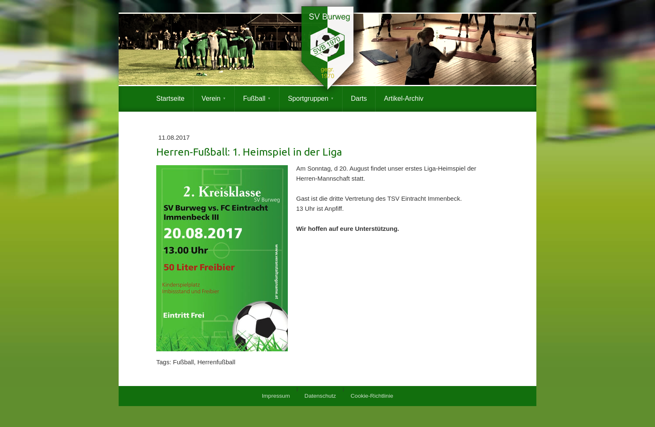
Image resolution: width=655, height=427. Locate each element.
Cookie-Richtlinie (371, 396)
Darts (359, 98)
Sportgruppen (308, 98)
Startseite (170, 98)
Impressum (276, 396)
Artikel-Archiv (403, 98)
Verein (211, 98)
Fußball (254, 98)
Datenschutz (320, 396)
